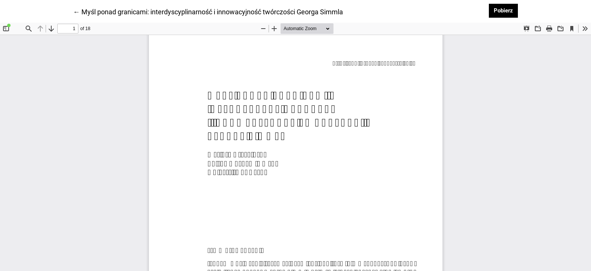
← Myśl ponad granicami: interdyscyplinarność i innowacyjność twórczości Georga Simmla (208, 11)
